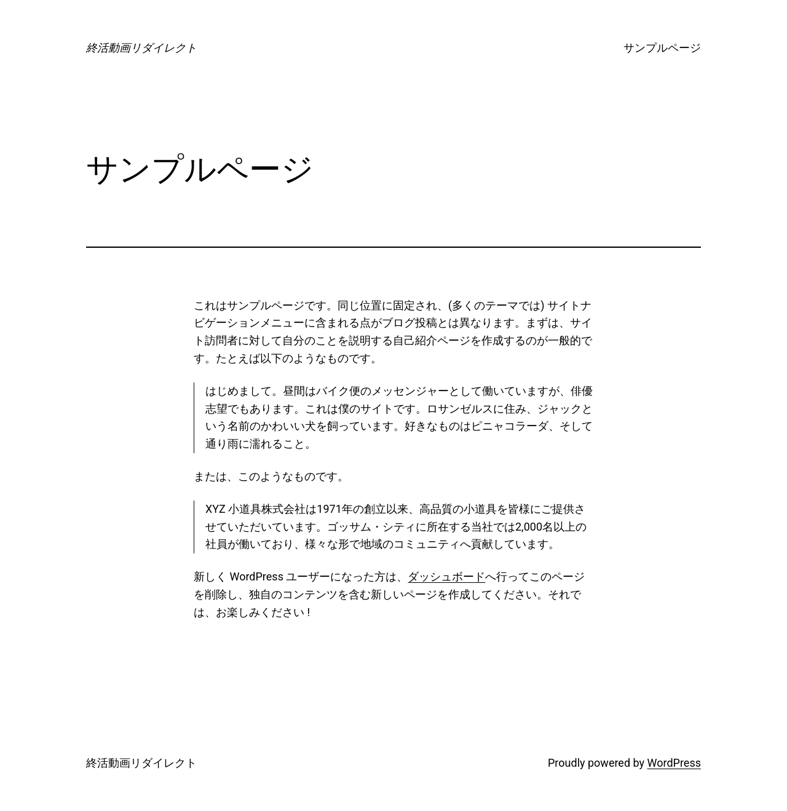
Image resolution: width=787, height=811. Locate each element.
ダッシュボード (446, 576)
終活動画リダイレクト (141, 47)
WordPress (674, 762)
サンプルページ (662, 47)
